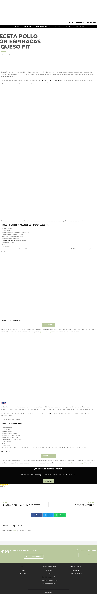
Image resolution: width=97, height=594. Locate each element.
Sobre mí (80, 26)
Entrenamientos (43, 26)
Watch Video (48, 456)
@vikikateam (54, 332)
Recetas (27, 26)
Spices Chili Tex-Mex (8, 439)
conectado (14, 530)
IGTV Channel (49, 413)
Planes (69, 26)
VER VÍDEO (48, 325)
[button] (48, 481)
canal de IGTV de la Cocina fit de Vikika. (53, 80)
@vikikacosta (44, 332)
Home (17, 26)
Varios (58, 26)
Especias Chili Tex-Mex (8, 240)
